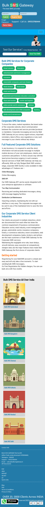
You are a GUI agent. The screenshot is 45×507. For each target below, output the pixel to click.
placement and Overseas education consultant (19, 96)
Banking (37, 110)
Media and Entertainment (12, 114)
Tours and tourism (10, 100)
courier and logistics (26, 100)
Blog (3, 485)
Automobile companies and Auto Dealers (17, 82)
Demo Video (7, 25)
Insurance (7, 77)
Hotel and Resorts (10, 91)
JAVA (3, 471)
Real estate (21, 87)
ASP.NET (4, 473)
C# (2, 478)
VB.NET (4, 476)
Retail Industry (8, 68)
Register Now (16, 17)
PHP (3, 469)
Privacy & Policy (6, 492)
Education (20, 68)
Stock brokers (8, 87)
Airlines (31, 105)
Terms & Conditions (8, 490)
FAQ (3, 487)
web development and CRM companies (17, 110)
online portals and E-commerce (14, 105)
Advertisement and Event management (17, 73)
